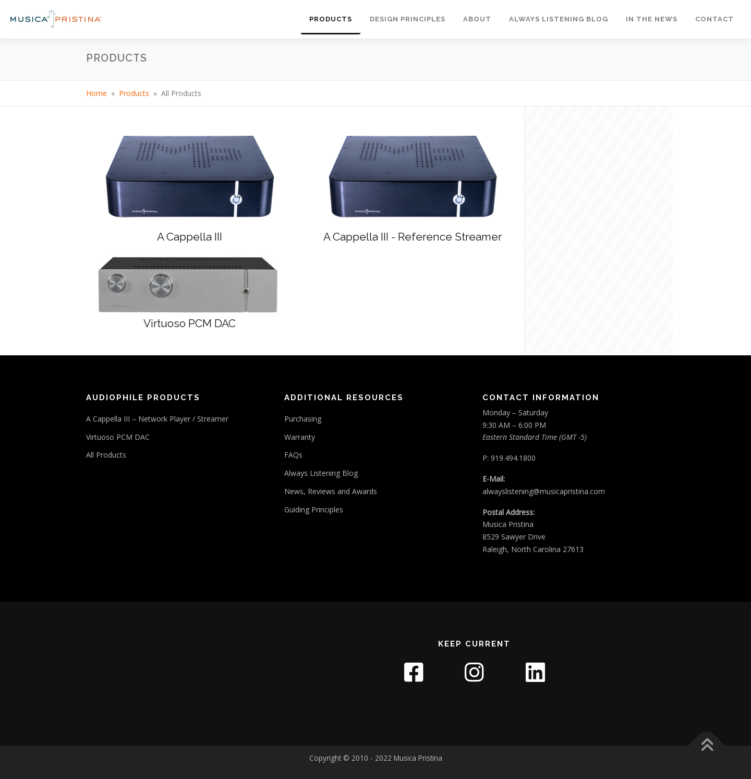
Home (96, 93)
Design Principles (407, 19)
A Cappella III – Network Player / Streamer (157, 419)
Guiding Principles (313, 509)
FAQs (293, 455)
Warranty (299, 437)
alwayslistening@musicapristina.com (543, 491)
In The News (651, 19)
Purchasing (302, 419)
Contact (714, 19)
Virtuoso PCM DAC (118, 437)
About (477, 19)
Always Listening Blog (558, 19)
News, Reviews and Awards (330, 491)
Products (330, 19)
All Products (106, 455)
